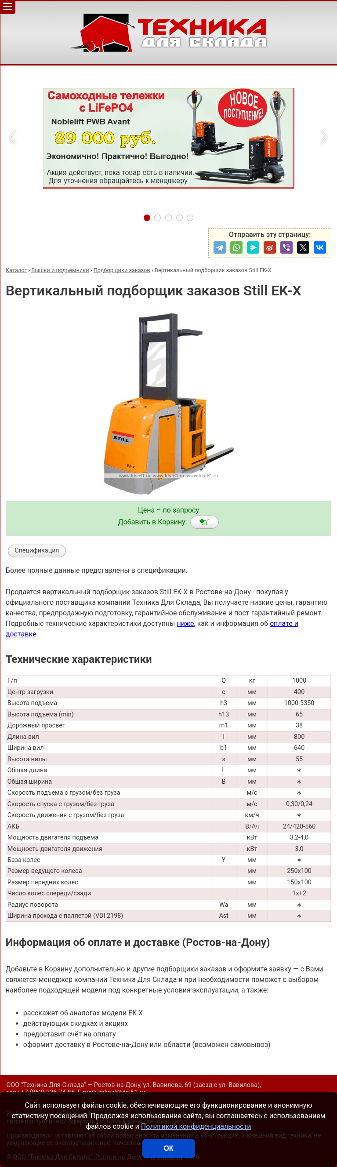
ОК (168, 1148)
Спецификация (36, 550)
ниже (185, 623)
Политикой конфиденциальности (196, 1126)
